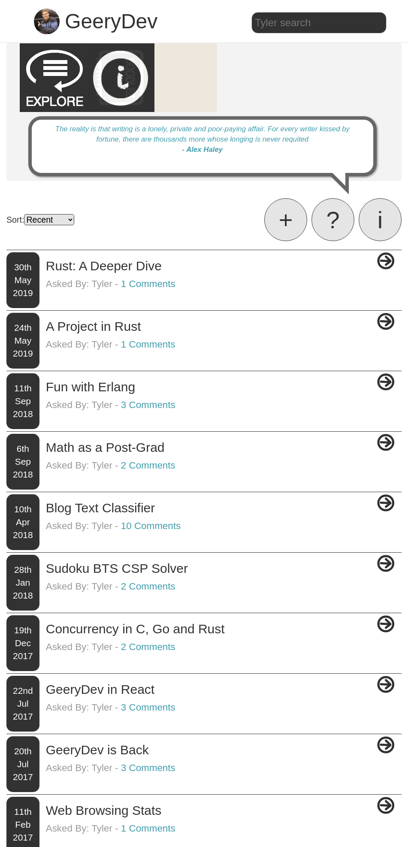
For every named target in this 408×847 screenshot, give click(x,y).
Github (262, 834)
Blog (194, 834)
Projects (237, 834)
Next (386, 799)
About (213, 834)
